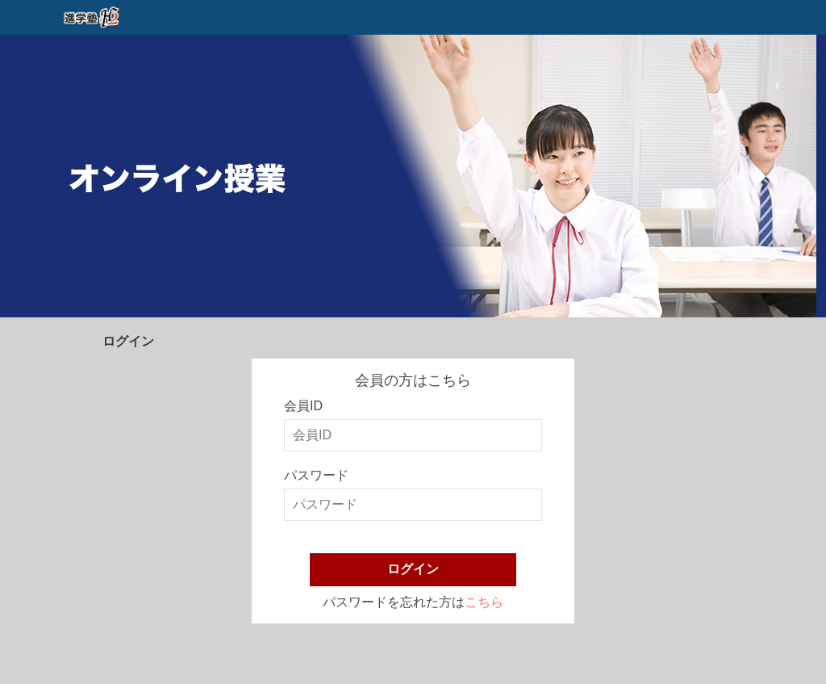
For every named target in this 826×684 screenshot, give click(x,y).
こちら (484, 602)
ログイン (413, 569)
